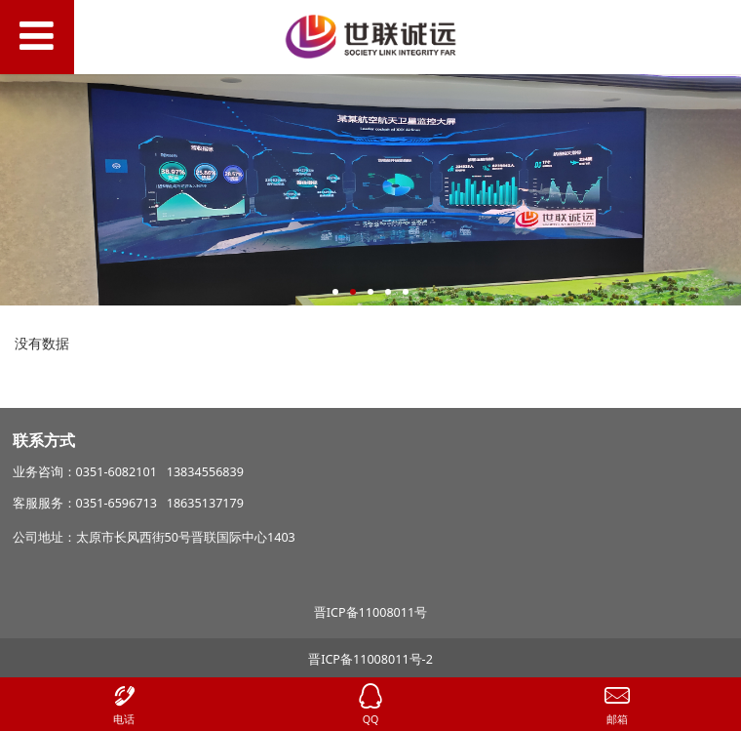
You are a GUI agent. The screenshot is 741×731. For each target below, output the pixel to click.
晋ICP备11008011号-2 (370, 659)
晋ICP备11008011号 (370, 612)
